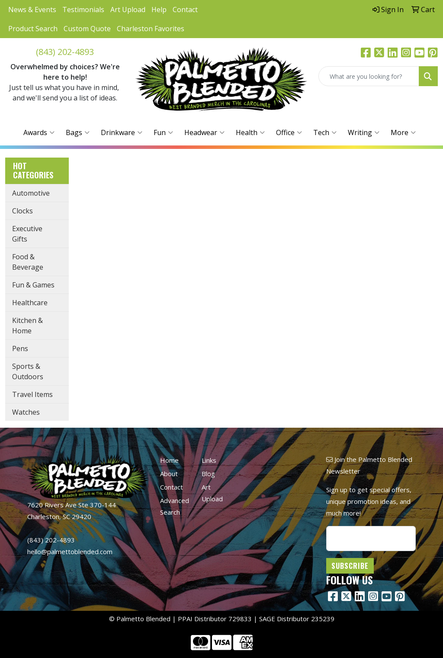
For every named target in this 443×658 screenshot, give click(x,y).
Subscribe (350, 566)
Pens (20, 348)
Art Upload (127, 9)
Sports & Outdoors (27, 371)
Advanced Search (174, 506)
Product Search (33, 28)
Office (289, 132)
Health (250, 132)
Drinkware (121, 132)
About (169, 473)
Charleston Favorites (150, 28)
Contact (185, 9)
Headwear (204, 132)
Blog (208, 473)
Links (209, 460)
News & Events (32, 9)
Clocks (22, 211)
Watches (26, 412)
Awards (39, 132)
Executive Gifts (27, 234)
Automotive (31, 193)
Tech (325, 132)
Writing (363, 132)
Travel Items (32, 394)
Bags (78, 132)
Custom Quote (87, 28)
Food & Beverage (27, 262)
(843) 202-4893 (65, 52)
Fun (163, 132)
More (403, 132)
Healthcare (30, 302)
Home (169, 460)
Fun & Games (33, 285)
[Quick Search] (368, 76)
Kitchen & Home (27, 325)
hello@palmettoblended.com (69, 551)
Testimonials (83, 9)
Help (159, 9)
